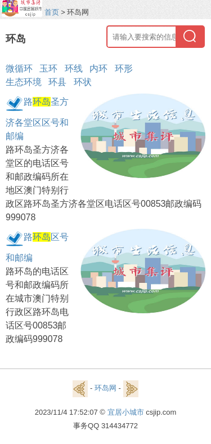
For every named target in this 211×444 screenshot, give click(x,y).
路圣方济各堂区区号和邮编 (37, 119)
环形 (124, 68)
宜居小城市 (125, 412)
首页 (51, 12)
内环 (98, 68)
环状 (83, 82)
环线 (74, 68)
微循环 (19, 68)
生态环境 (24, 82)
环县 (57, 82)
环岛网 (105, 388)
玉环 (48, 68)
